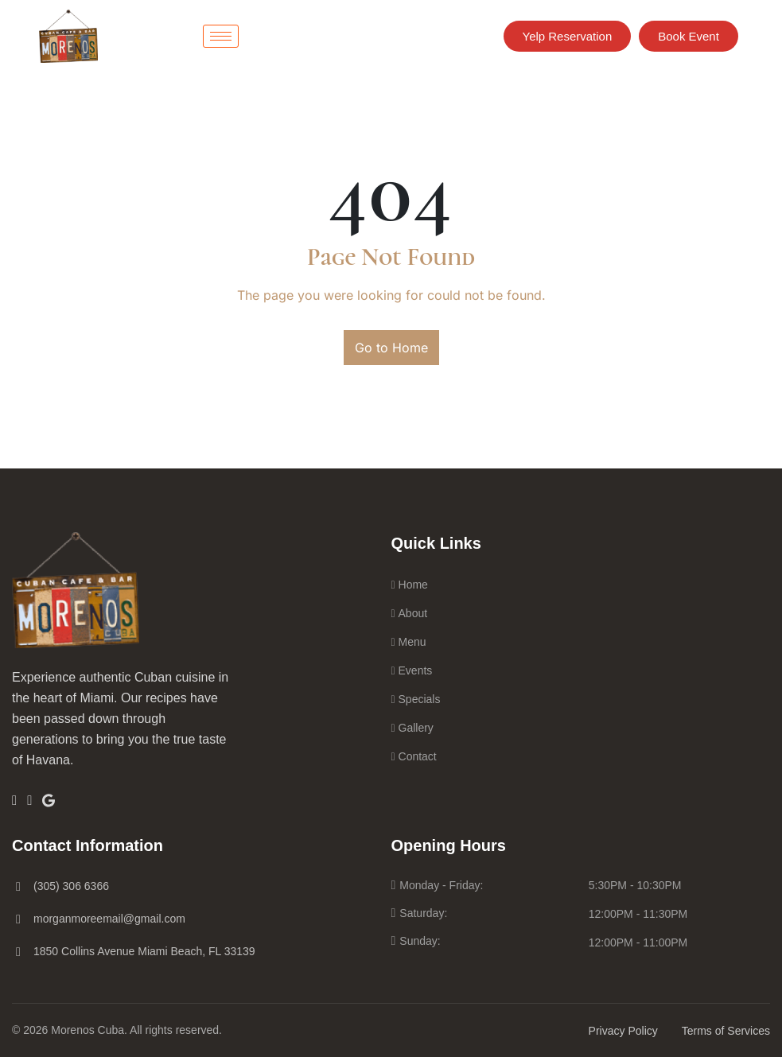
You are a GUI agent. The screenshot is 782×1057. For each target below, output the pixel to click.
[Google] (48, 799)
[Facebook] (14, 800)
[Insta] (29, 800)
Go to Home (391, 348)
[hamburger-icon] (221, 36)
